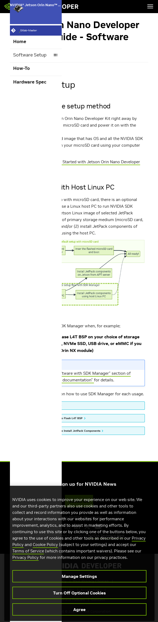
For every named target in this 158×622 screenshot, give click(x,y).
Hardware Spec (29, 82)
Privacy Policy (25, 568)
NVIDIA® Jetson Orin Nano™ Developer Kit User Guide (36, 8)
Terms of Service (28, 561)
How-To (21, 68)
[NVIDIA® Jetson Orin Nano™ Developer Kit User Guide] (36, 8)
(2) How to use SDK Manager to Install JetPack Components (61, 431)
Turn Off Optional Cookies (79, 603)
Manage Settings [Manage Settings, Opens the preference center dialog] (79, 587)
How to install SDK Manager (40, 405)
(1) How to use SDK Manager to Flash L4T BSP (52, 418)
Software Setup (35, 55)
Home (19, 41)
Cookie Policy (45, 555)
